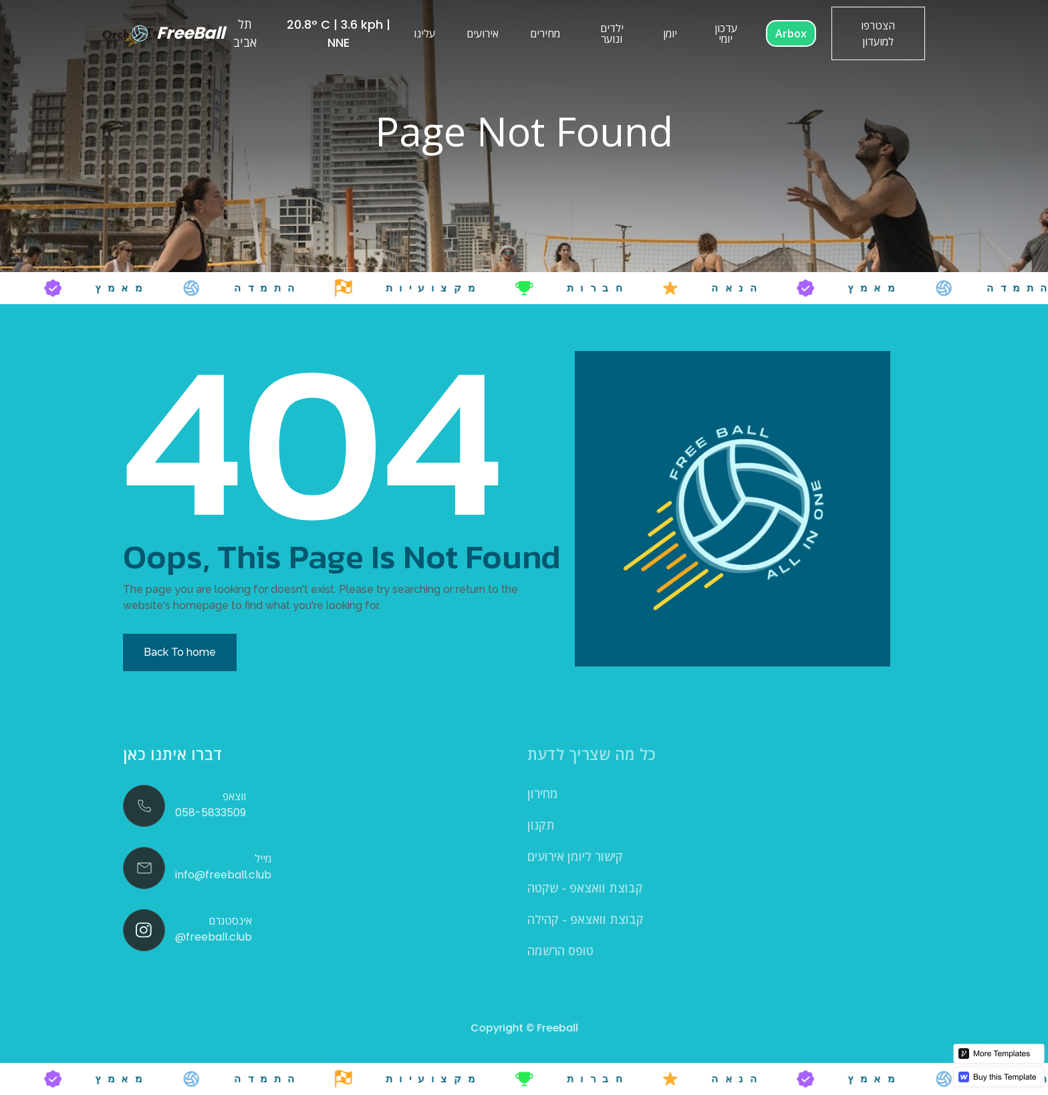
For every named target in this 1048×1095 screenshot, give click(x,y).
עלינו (424, 33)
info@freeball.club (223, 874)
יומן (670, 33)
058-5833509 (210, 812)
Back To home (180, 652)
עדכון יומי (725, 33)
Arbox (791, 33)
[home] (171, 33)
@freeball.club (213, 937)
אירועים (483, 33)
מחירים (545, 33)
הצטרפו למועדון (878, 33)
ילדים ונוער (612, 33)
